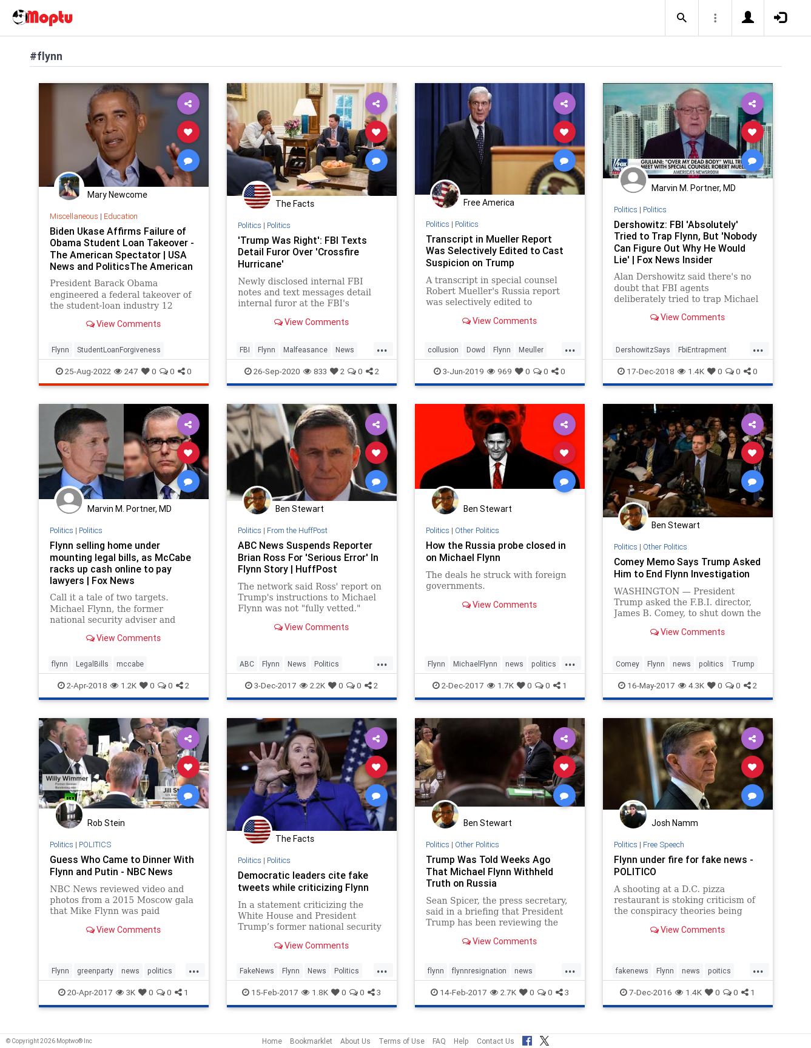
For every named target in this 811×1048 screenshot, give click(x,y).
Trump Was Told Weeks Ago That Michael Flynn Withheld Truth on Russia (489, 876)
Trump (743, 668)
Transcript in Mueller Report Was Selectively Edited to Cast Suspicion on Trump (495, 250)
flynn (60, 668)
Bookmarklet (311, 1041)
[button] (681, 18)
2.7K (503, 997)
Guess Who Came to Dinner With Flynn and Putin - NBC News (123, 870)
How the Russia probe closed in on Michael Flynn (497, 551)
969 (499, 371)
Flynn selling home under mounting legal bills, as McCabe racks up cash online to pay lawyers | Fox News (121, 562)
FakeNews (257, 976)
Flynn (60, 349)
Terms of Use (402, 1041)
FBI (245, 349)
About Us (355, 1041)
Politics (250, 225)
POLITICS (96, 849)
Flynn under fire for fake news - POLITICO (684, 870)
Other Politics (478, 530)
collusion (443, 349)
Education (121, 216)
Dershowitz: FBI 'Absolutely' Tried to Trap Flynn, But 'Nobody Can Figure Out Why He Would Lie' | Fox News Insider (686, 241)
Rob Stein (106, 828)
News (344, 349)
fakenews (632, 976)
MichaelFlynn (475, 668)
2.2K (312, 690)
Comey (627, 668)
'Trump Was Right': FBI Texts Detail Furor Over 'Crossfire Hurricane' (302, 251)
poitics (719, 976)
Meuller (531, 349)
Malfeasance (305, 349)
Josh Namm (674, 828)
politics (543, 668)
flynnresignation (479, 976)
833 (315, 371)
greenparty (95, 976)
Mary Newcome (117, 194)
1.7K (500, 690)
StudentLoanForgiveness (119, 349)
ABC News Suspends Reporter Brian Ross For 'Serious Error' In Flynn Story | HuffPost (309, 556)
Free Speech (664, 849)
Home (272, 1041)
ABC (247, 668)
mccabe (130, 668)
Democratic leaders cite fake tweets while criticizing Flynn (303, 886)
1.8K (314, 997)
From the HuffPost (298, 530)
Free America (488, 202)
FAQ (439, 1041)
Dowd (475, 349)
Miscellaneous (74, 216)
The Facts (294, 203)
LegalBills (92, 668)
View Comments (123, 323)
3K (125, 997)
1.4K (691, 371)
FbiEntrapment (702, 349)
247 (126, 371)
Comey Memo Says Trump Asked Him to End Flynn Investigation (673, 573)
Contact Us (495, 1041)
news (514, 668)
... (382, 348)
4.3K (691, 690)
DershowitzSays (643, 349)
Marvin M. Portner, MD (693, 188)
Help (461, 1041)
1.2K (123, 690)
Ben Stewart (299, 508)
